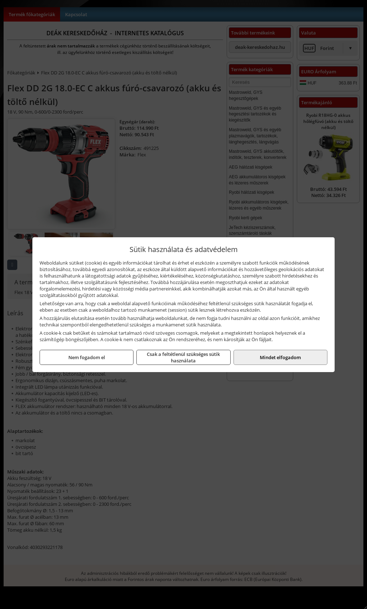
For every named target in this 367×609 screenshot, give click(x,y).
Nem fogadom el (86, 357)
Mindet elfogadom (280, 357)
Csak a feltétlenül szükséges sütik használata (183, 357)
